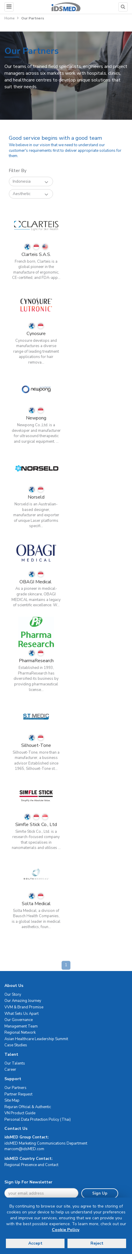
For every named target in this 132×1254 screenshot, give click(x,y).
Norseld (36, 497)
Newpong (36, 418)
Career (10, 1069)
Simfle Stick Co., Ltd (36, 824)
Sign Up (99, 1193)
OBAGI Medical (36, 582)
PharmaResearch (36, 660)
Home (9, 18)
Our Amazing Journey (22, 1000)
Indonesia (30, 182)
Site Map (11, 1100)
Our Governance (18, 1019)
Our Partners (15, 1087)
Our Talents (14, 1063)
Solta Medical (36, 903)
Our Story (12, 994)
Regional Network (20, 1032)
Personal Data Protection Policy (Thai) (37, 1119)
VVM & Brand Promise (23, 1007)
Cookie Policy (65, 1230)
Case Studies (15, 1045)
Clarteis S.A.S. (36, 254)
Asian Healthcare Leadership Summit (36, 1039)
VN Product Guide (19, 1113)
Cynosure (36, 333)
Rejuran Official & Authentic (27, 1107)
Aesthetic (30, 194)
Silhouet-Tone (36, 745)
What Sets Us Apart (21, 1013)
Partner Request (18, 1094)
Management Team (21, 1026)
